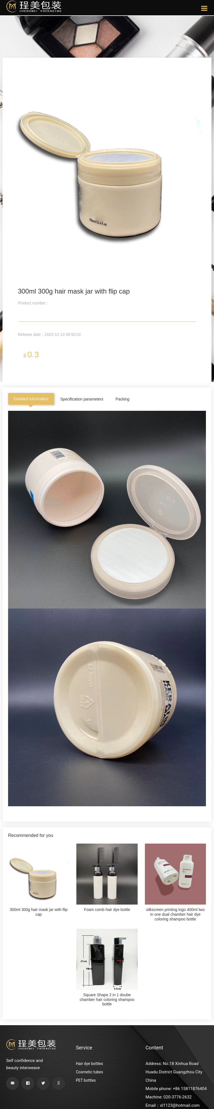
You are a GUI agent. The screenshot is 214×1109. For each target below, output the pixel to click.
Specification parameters (81, 399)
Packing (123, 399)
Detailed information (31, 399)
